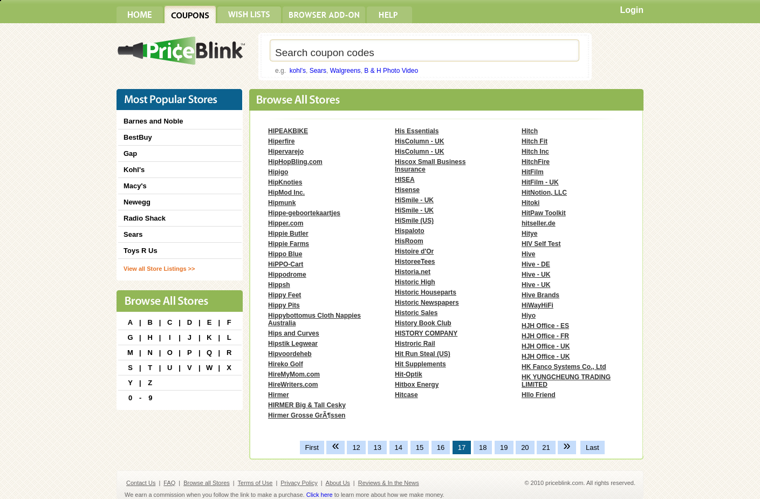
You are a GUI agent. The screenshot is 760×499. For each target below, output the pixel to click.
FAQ (169, 483)
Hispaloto (409, 231)
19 (504, 447)
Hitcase (406, 395)
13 (377, 447)
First (312, 447)
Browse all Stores (206, 483)
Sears (318, 70)
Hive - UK (536, 274)
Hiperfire (281, 141)
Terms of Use (255, 483)
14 (398, 447)
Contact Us (140, 483)
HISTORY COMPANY (426, 333)
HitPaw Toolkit (544, 213)
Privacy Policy (298, 483)
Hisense (407, 190)
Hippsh (279, 285)
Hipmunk (282, 203)
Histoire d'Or (414, 251)
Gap (130, 153)
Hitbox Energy (417, 384)
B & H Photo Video (391, 70)
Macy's (135, 186)
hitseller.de (539, 223)
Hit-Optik (408, 374)
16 (440, 447)
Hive (528, 254)
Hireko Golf (285, 364)
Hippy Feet (284, 295)
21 (546, 447)
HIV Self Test (541, 244)
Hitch (530, 131)
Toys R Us (141, 251)
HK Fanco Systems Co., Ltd (564, 367)
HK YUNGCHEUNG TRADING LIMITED (566, 380)
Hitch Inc (535, 151)
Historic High (415, 282)
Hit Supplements (420, 364)
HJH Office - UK (546, 346)
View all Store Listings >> (159, 268)
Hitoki (530, 203)
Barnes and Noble (153, 121)
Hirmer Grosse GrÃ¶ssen (306, 415)
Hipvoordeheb (290, 354)
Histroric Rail (415, 343)
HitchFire (536, 162)
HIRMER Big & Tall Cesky (307, 405)
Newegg (137, 202)
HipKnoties (285, 182)
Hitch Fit (534, 141)
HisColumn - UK (419, 141)
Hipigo (278, 172)
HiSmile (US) (414, 220)
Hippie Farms (288, 244)
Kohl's (134, 170)
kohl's (298, 70)
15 (419, 447)
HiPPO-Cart (285, 264)
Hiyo (529, 315)
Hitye (529, 233)
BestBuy (138, 137)
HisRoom (409, 241)
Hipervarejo (286, 151)
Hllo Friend (539, 395)
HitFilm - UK (540, 182)
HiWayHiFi (537, 305)
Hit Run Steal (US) (422, 354)
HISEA (405, 179)
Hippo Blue (285, 254)
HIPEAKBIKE (288, 131)
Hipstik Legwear (293, 343)
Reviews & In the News (388, 483)
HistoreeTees (415, 261)
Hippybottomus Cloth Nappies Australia (314, 319)
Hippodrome (287, 274)
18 (483, 447)
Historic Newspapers (427, 302)
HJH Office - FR (545, 336)
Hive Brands (540, 295)
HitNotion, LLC (544, 192)
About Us (338, 483)
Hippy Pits (284, 305)
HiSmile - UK (414, 200)
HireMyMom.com (294, 374)
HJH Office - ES (545, 326)
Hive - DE (536, 264)
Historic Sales (416, 313)
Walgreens (345, 70)
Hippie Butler (288, 233)
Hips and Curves (293, 333)
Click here (319, 494)
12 (356, 447)
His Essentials (417, 131)
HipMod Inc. (286, 192)
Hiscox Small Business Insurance (430, 165)
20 (525, 447)
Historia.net (412, 272)
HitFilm (533, 172)
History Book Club (423, 323)
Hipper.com (285, 223)
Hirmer (278, 395)
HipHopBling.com (295, 162)
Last (592, 447)
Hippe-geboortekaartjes (304, 213)
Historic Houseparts (425, 292)
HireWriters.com (293, 384)
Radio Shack (145, 218)
